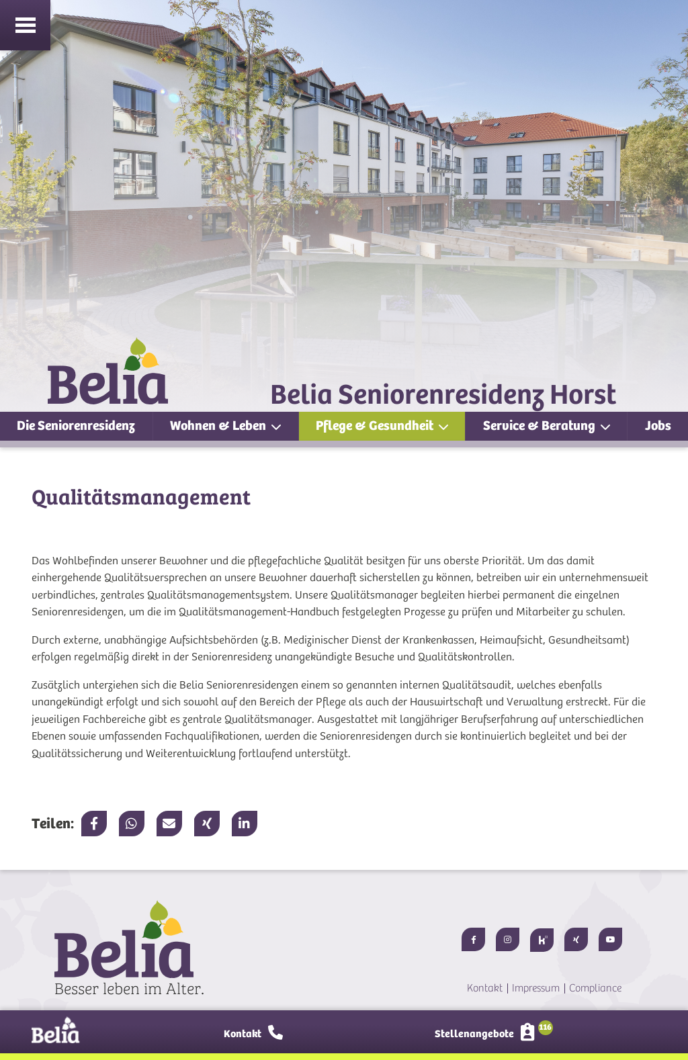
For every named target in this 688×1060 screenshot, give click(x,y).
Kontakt (485, 988)
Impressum (536, 988)
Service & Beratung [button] (540, 425)
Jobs (658, 425)
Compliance (595, 988)
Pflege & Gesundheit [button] (376, 425)
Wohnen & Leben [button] (219, 425)
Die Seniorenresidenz (76, 425)
